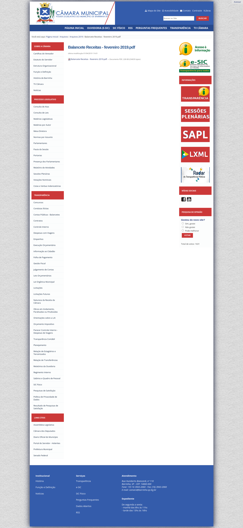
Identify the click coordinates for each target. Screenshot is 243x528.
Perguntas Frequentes (151, 28)
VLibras (207, 10)
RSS (130, 28)
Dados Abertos (83, 506)
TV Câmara (201, 28)
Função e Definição (45, 487)
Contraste (197, 10)
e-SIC (78, 487)
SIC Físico (119, 28)
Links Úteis (39, 417)
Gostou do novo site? (193, 220)
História (40, 481)
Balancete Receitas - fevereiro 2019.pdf (87, 59)
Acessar (237, 1)
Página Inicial (74, 28)
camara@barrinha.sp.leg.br (142, 489)
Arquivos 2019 (76, 36)
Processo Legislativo (45, 99)
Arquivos (64, 36)
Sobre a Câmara (42, 46)
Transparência (180, 28)
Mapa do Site (154, 10)
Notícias (40, 493)
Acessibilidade (172, 10)
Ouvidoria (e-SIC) (98, 28)
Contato (187, 10)
